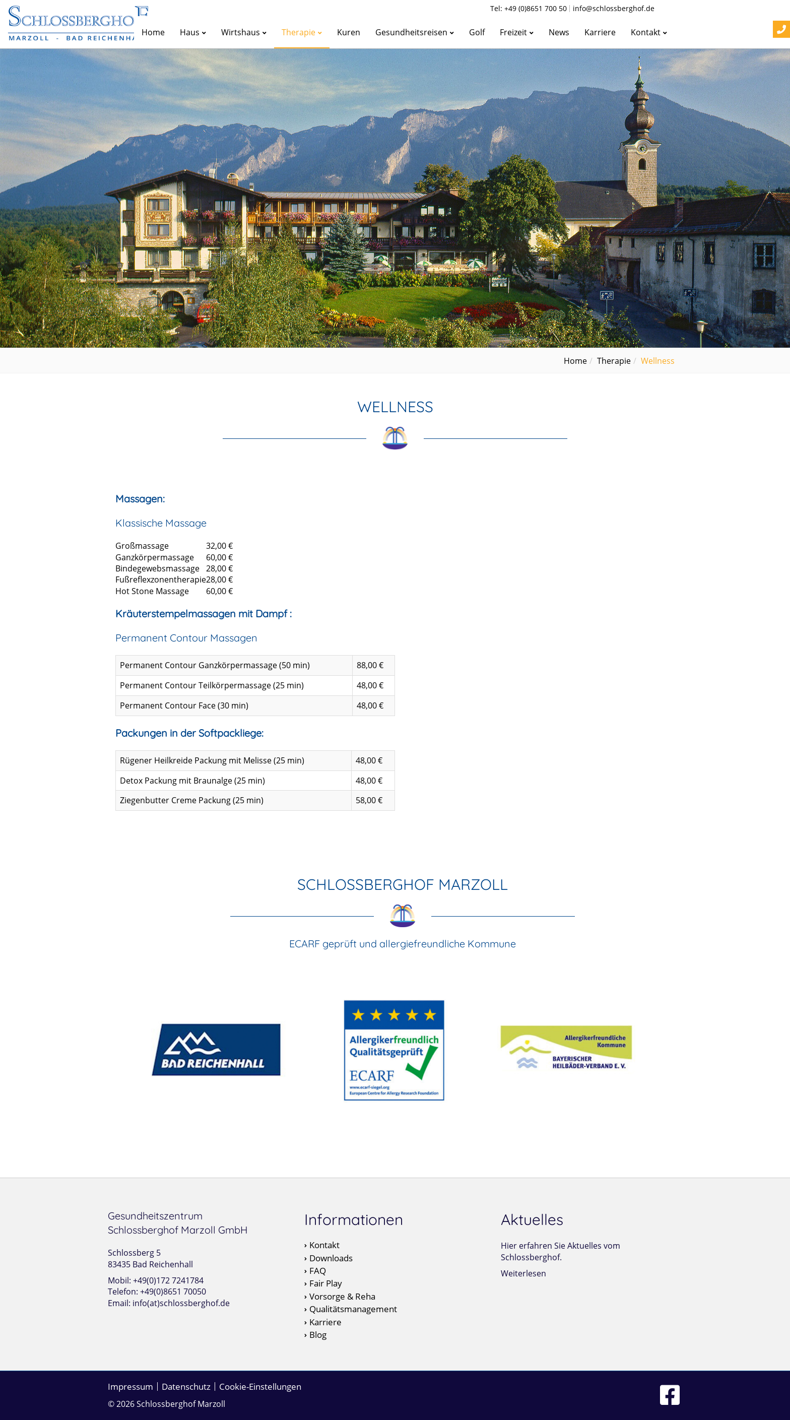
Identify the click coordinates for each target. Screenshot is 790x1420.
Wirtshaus (244, 32)
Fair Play (325, 1283)
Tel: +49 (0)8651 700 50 (528, 8)
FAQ (317, 1271)
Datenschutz (186, 1386)
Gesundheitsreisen (414, 32)
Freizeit (517, 32)
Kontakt (649, 32)
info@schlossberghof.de (613, 8)
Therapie (302, 32)
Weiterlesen (523, 1273)
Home (153, 32)
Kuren (348, 32)
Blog (317, 1335)
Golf (477, 32)
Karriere (600, 32)
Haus (193, 32)
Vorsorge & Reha (342, 1297)
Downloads (331, 1258)
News (559, 32)
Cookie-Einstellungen (260, 1386)
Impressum (130, 1386)
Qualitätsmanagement (353, 1309)
